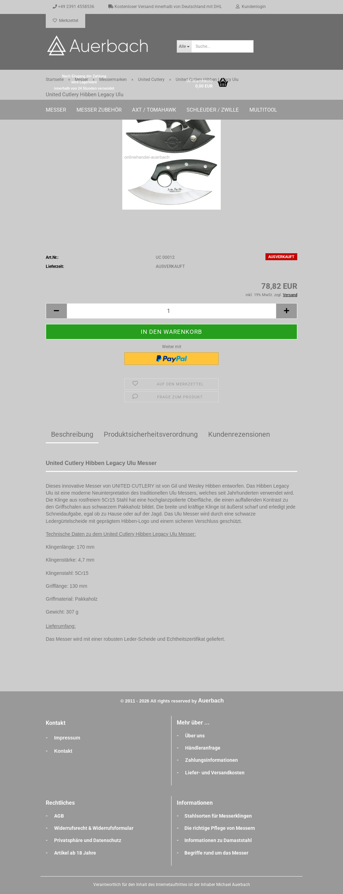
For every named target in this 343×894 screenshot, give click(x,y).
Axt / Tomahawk (154, 110)
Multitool (263, 110)
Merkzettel (65, 20)
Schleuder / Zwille (213, 110)
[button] (56, 311)
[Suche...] (184, 46)
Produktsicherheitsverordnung (151, 434)
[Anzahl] (171, 311)
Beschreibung (72, 434)
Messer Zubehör (99, 110)
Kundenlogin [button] (251, 6)
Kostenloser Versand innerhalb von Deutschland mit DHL (165, 6)
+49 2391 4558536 (73, 6)
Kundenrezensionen (239, 434)
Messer (56, 110)
